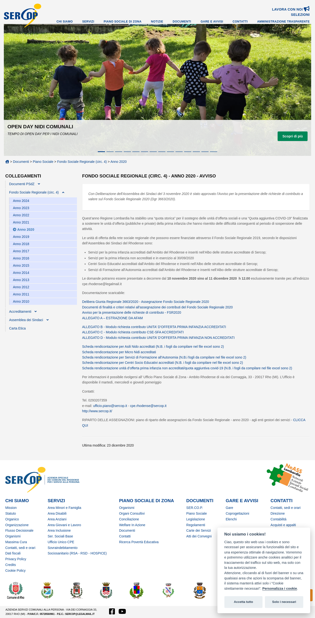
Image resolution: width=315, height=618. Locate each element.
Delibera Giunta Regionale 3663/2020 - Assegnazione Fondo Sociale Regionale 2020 (145, 302)
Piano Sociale (43, 162)
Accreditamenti (20, 311)
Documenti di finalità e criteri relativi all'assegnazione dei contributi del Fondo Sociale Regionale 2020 (157, 307)
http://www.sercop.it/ (97, 411)
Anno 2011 (21, 294)
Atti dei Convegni (199, 536)
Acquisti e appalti (283, 525)
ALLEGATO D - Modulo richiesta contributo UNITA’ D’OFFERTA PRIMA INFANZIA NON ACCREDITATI (158, 338)
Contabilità (278, 519)
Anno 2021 (21, 222)
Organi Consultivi (132, 513)
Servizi (88, 21)
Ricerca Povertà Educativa (139, 542)
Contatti (240, 21)
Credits (10, 565)
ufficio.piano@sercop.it (110, 406)
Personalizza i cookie (279, 588)
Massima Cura (16, 542)
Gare (229, 508)
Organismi (13, 536)
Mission (11, 508)
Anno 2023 (21, 208)
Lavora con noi (291, 9)
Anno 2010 (21, 301)
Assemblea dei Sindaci (26, 320)
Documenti (182, 21)
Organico (12, 519)
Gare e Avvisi (212, 21)
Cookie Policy (15, 570)
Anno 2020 (119, 162)
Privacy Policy (15, 559)
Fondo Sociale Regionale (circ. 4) (82, 162)
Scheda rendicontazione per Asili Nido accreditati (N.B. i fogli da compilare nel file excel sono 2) (153, 346)
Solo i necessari (284, 602)
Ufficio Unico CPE (61, 542)
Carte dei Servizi (198, 530)
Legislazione (195, 519)
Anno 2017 (21, 251)
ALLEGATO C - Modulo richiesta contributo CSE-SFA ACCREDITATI (133, 332)
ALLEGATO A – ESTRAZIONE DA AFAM (112, 318)
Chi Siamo (65, 21)
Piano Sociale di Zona (123, 21)
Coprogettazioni (237, 513)
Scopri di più (292, 136)
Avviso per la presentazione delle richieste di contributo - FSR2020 (131, 312)
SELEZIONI (300, 15)
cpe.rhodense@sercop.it (148, 406)
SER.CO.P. (194, 508)
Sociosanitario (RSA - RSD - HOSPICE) (77, 553)
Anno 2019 (21, 237)
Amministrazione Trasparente (283, 21)
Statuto (10, 513)
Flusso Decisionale (19, 530)
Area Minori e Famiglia (64, 508)
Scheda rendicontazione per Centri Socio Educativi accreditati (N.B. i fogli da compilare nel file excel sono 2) (162, 363)
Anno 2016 (21, 258)
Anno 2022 (21, 215)
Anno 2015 (21, 265)
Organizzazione (17, 525)
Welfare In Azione (132, 525)
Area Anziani (57, 519)
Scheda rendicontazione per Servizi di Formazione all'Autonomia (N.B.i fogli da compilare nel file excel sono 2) (164, 357)
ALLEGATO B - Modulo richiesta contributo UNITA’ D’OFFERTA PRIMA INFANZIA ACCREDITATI (154, 327)
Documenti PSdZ (22, 184)
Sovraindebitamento (63, 548)
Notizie (157, 21)
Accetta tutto (243, 602)
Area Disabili (57, 513)
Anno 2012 (21, 287)
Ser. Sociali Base (60, 536)
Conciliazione (129, 519)
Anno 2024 (21, 201)
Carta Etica (17, 328)
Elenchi (231, 519)
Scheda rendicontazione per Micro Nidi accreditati (119, 352)
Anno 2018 (21, 244)
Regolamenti (195, 525)
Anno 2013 (21, 280)
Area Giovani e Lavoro (64, 525)
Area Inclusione (59, 530)
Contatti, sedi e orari (20, 548)
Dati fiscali (13, 553)
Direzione (278, 513)
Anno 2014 (21, 273)
